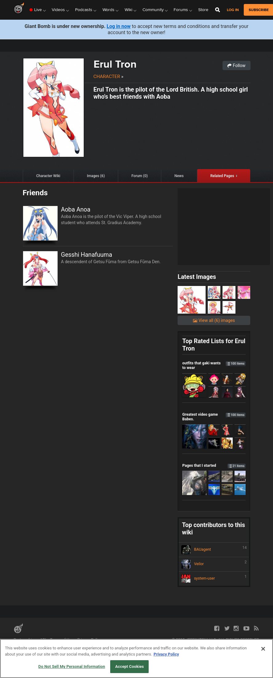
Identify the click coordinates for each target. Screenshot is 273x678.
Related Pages (222, 176)
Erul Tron (115, 64)
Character (107, 76)
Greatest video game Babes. (214, 416)
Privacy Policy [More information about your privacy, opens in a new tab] (166, 654)
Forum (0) (139, 176)
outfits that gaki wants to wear (214, 365)
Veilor (214, 564)
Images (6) (96, 176)
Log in (233, 10)
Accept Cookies (129, 666)
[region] (136, 658)
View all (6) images (214, 320)
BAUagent (214, 549)
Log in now (119, 26)
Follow (236, 65)
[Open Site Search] (217, 10)
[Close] (263, 649)
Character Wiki (48, 176)
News (179, 176)
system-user (214, 578)
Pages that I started (214, 465)
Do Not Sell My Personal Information (71, 666)
